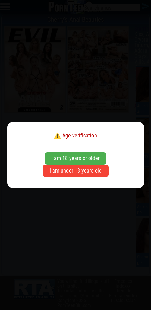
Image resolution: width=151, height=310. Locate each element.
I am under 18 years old (76, 170)
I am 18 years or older (75, 158)
